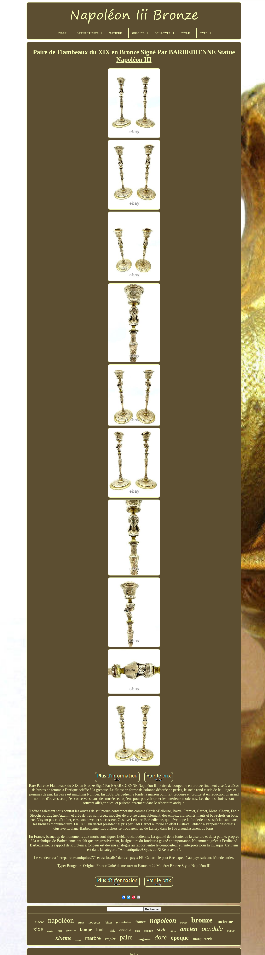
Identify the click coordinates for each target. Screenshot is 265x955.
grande (71, 930)
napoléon (61, 920)
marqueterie (203, 939)
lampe (86, 929)
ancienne (225, 921)
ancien (188, 928)
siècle (39, 922)
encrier (50, 931)
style (162, 929)
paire (126, 937)
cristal (81, 922)
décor (173, 931)
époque (180, 937)
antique (125, 930)
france (141, 922)
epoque (148, 930)
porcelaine (123, 922)
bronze (201, 920)
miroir (183, 922)
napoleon (163, 920)
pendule (212, 929)
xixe (38, 929)
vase (60, 930)
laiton (108, 922)
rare (137, 930)
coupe (231, 930)
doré (161, 937)
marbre (93, 938)
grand (78, 940)
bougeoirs (144, 939)
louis (100, 929)
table (112, 930)
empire (110, 939)
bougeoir (94, 922)
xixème (63, 938)
